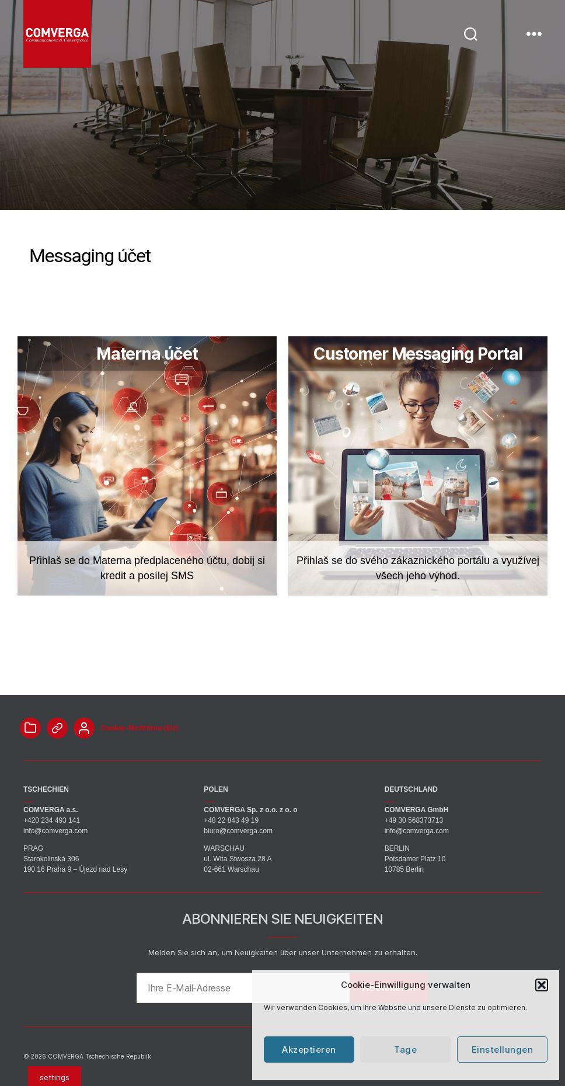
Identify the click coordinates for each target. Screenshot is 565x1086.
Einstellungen (502, 1049)
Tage (405, 1049)
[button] (541, 985)
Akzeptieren (309, 1049)
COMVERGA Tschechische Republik (99, 1056)
